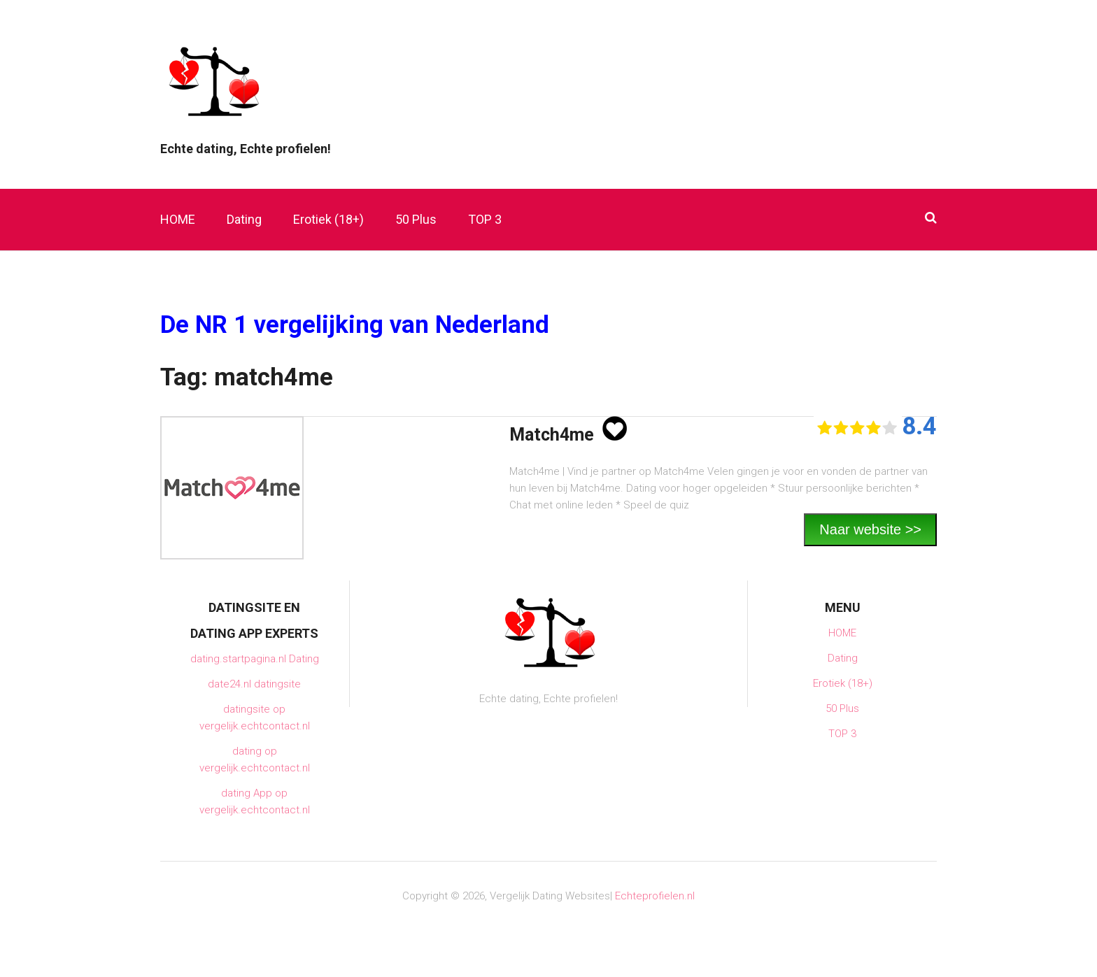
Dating (244, 219)
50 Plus (416, 219)
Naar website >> (870, 529)
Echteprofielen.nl (655, 896)
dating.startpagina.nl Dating (254, 658)
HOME (177, 219)
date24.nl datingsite (254, 684)
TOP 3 (485, 219)
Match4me (551, 435)
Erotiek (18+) (328, 219)
